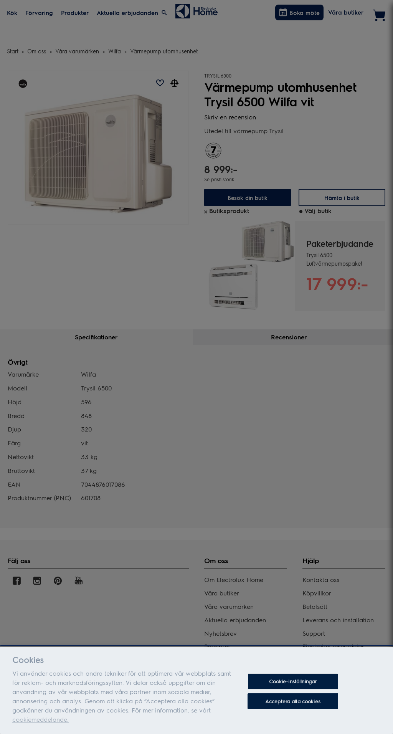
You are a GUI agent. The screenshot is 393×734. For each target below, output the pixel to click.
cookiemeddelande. (40, 722)
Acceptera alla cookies (292, 704)
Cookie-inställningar (293, 684)
